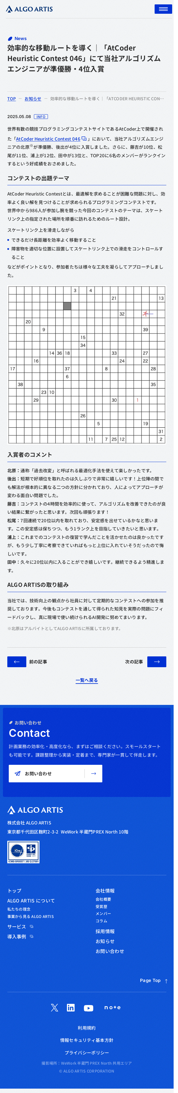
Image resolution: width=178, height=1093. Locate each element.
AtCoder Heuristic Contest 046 (48, 139)
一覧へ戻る (87, 680)
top (11, 98)
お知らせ (33, 98)
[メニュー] (163, 9)
